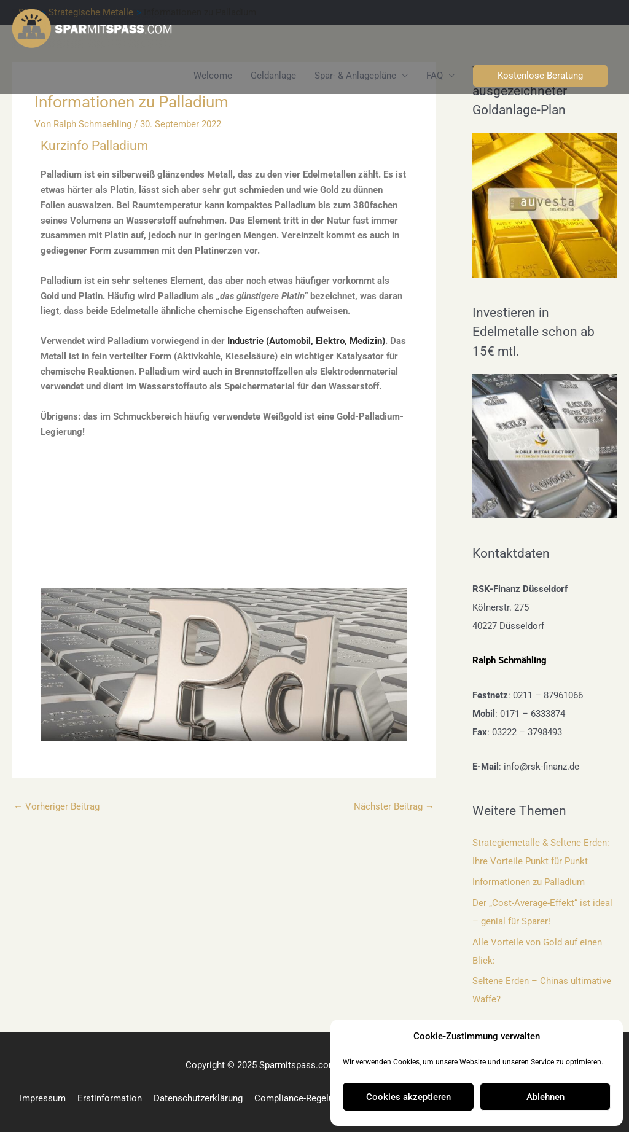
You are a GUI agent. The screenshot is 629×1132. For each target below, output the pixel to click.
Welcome (212, 75)
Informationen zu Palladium (528, 882)
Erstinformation (109, 1098)
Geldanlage (273, 75)
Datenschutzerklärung (198, 1098)
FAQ (434, 75)
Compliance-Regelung (298, 1098)
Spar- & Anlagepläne (355, 75)
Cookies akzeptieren (408, 1097)
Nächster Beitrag (394, 806)
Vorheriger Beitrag (57, 806)
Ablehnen (545, 1097)
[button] (540, 76)
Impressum (43, 1098)
